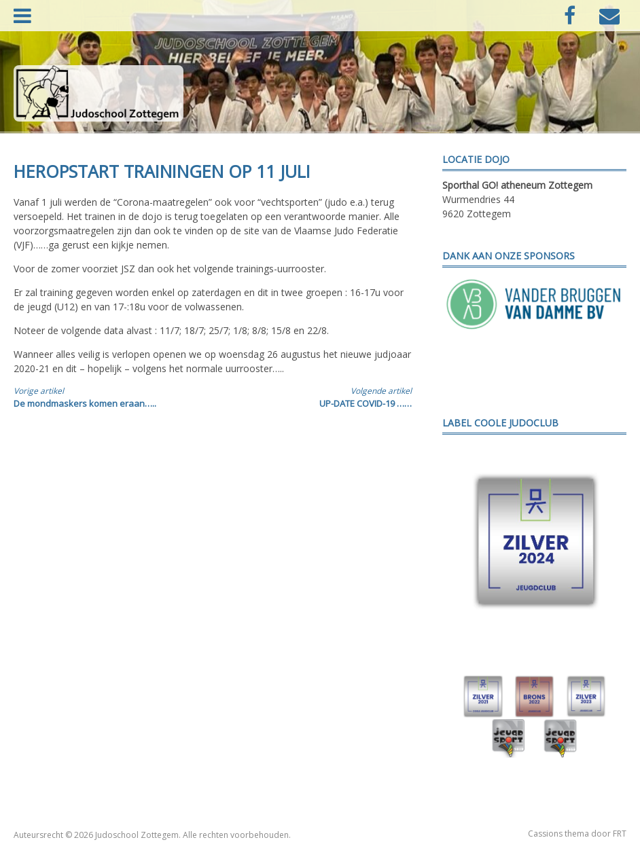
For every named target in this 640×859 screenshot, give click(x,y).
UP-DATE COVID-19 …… (322, 397)
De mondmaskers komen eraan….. (103, 397)
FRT (619, 833)
